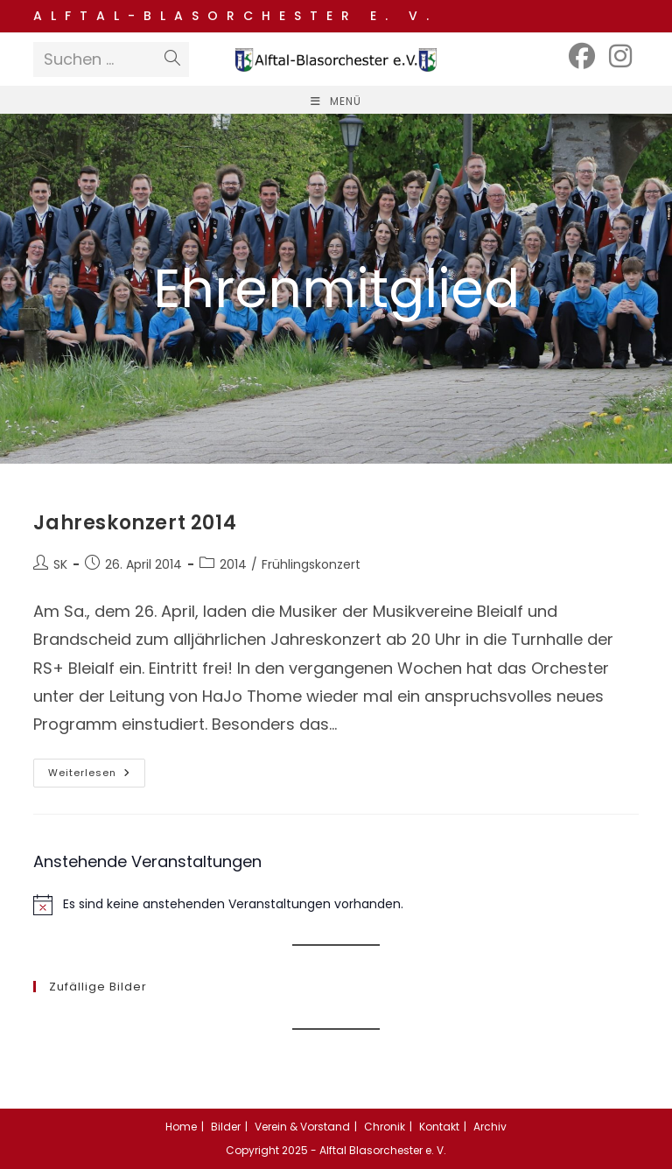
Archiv (490, 1126)
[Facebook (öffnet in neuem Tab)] (582, 56)
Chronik (384, 1126)
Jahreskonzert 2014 (134, 522)
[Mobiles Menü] (336, 101)
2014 (233, 564)
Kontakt (439, 1126)
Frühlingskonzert (311, 564)
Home (181, 1126)
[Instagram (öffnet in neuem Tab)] (620, 56)
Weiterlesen (96, 776)
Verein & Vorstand (302, 1126)
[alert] (335, 904)
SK (60, 564)
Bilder (226, 1126)
